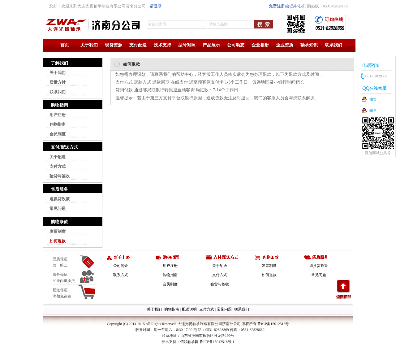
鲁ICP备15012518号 (273, 324)
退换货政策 (60, 199)
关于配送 (58, 156)
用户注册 (58, 114)
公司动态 (235, 45)
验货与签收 (60, 176)
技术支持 (162, 45)
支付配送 (138, 45)
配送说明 (189, 309)
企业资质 (284, 45)
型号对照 (187, 45)
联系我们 (333, 45)
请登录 (156, 6)
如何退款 (58, 241)
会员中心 (294, 6)
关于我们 (89, 45)
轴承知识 (309, 45)
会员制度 (58, 134)
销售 (373, 99)
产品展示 (211, 45)
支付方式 (58, 166)
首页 (64, 45)
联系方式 (120, 275)
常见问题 (58, 208)
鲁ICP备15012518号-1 (217, 342)
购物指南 (58, 124)
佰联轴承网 (189, 342)
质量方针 (58, 82)
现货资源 (113, 45)
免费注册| (277, 6)
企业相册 (260, 45)
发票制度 (58, 231)
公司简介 (120, 265)
